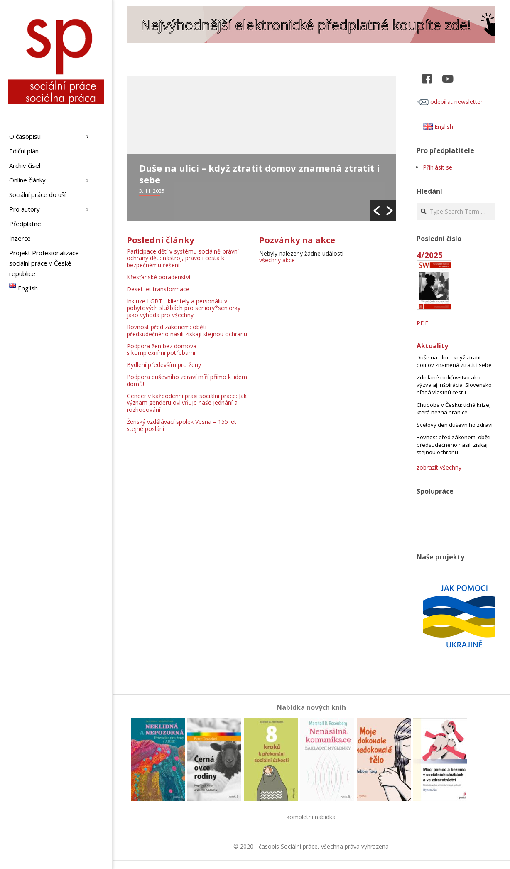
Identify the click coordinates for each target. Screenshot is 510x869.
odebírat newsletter (450, 102)
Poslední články (160, 240)
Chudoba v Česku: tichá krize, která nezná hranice (453, 408)
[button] (376, 210)
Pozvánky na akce (297, 240)
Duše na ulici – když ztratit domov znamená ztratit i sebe (259, 174)
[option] (261, 148)
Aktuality (432, 345)
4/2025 (430, 255)
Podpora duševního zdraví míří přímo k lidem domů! (187, 380)
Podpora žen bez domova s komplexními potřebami (161, 349)
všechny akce (277, 260)
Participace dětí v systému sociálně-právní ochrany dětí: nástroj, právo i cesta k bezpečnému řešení (183, 258)
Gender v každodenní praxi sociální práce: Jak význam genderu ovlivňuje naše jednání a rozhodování (187, 403)
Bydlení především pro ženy (164, 365)
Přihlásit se (437, 167)
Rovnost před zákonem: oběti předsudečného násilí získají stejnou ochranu (187, 330)
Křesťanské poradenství (158, 277)
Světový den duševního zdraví (455, 424)
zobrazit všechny (439, 467)
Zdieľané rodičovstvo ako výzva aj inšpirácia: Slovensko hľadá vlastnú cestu (454, 385)
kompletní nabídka (311, 817)
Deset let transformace (158, 289)
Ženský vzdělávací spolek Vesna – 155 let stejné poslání (181, 425)
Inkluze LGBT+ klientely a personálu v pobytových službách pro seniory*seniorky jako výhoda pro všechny (183, 308)
